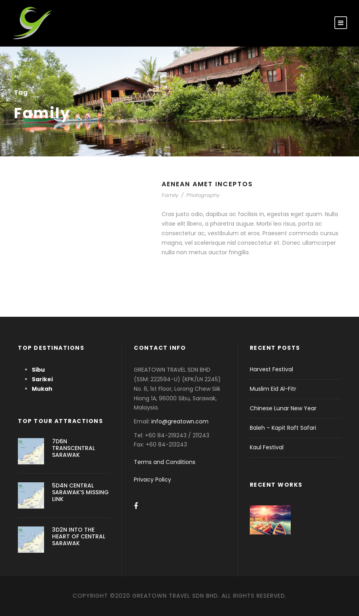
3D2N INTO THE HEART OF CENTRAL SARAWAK (78, 536)
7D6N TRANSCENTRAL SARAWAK (73, 448)
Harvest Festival (271, 369)
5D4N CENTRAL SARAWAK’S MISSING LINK (80, 492)
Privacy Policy (152, 479)
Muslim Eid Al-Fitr (273, 389)
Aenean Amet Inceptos (207, 184)
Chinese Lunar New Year (283, 408)
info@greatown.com (180, 421)
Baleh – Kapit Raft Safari (283, 428)
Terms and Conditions (164, 462)
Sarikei (42, 379)
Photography (203, 195)
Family (170, 195)
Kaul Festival (267, 447)
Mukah (42, 389)
